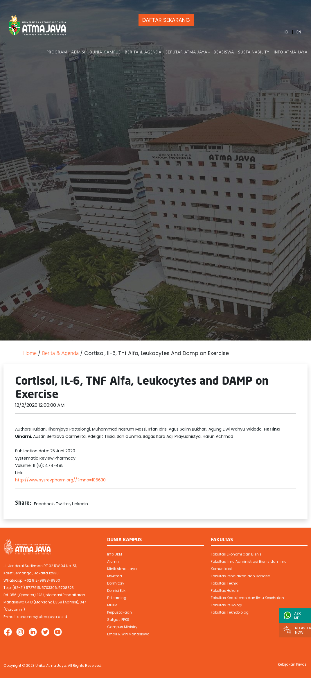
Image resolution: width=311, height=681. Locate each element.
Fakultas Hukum (225, 590)
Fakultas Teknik (224, 583)
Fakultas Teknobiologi (230, 612)
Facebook (44, 504)
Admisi (78, 52)
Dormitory (115, 583)
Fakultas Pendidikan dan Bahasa (240, 576)
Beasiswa (224, 52)
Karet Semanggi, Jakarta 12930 (31, 573)
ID (286, 32)
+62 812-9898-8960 (42, 580)
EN (298, 32)
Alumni (113, 561)
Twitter (63, 504)
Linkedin (80, 504)
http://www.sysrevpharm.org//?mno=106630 (60, 480)
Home (30, 353)
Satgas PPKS (118, 619)
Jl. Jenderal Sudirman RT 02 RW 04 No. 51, (40, 565)
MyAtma (114, 576)
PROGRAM (56, 52)
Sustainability (254, 52)
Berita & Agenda (143, 52)
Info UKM (114, 554)
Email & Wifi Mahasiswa (128, 634)
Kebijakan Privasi (293, 664)
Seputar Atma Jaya (186, 52)
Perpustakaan (119, 612)
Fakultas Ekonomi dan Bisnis (236, 554)
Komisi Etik (116, 590)
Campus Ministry (122, 626)
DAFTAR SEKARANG (166, 20)
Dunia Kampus (105, 52)
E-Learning (116, 597)
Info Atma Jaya (291, 52)
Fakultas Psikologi (226, 605)
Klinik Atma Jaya (122, 568)
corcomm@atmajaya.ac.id (42, 616)
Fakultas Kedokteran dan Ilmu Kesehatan (247, 597)
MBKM (112, 605)
